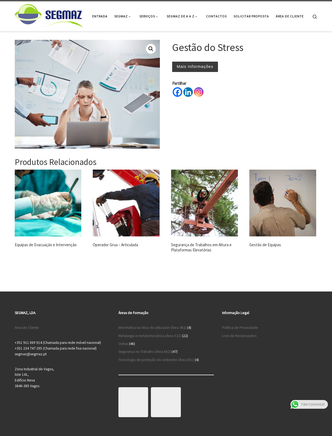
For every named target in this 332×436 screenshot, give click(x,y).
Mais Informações (195, 66)
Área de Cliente (27, 327)
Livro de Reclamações (239, 335)
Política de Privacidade (240, 327)
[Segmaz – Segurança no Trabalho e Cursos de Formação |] (49, 15)
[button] (151, 49)
